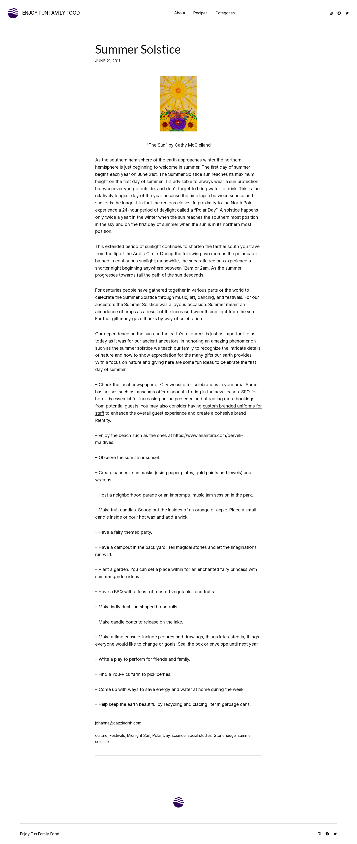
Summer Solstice (138, 49)
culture (101, 735)
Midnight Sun (138, 735)
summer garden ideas (117, 576)
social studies (200, 735)
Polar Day (161, 735)
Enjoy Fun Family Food (51, 13)
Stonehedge (225, 735)
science (179, 735)
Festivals (117, 735)
